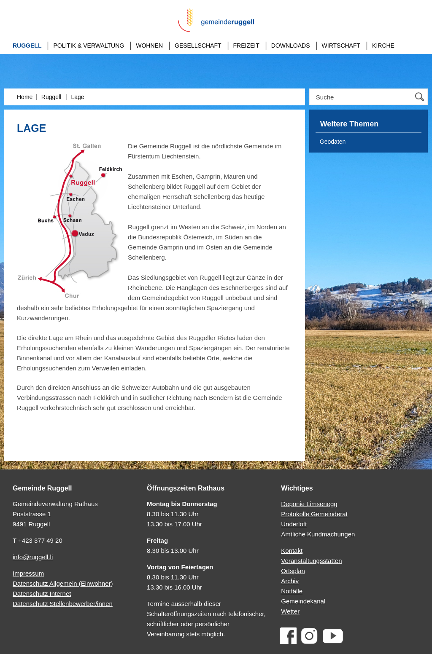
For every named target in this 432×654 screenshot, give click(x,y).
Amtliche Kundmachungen (318, 534)
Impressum (28, 573)
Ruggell (27, 45)
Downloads (290, 45)
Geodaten (333, 141)
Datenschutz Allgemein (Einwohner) (63, 583)
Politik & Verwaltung (88, 45)
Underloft (294, 524)
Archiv (290, 580)
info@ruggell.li (33, 556)
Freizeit (246, 45)
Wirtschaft (341, 45)
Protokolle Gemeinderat (314, 513)
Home (24, 97)
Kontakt (291, 550)
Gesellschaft (198, 45)
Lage (77, 97)
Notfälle (291, 591)
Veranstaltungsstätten (311, 560)
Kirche (383, 45)
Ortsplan (293, 570)
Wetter (290, 611)
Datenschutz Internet (42, 593)
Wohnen (149, 45)
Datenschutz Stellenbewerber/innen (63, 603)
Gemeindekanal (303, 601)
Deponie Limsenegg (309, 503)
